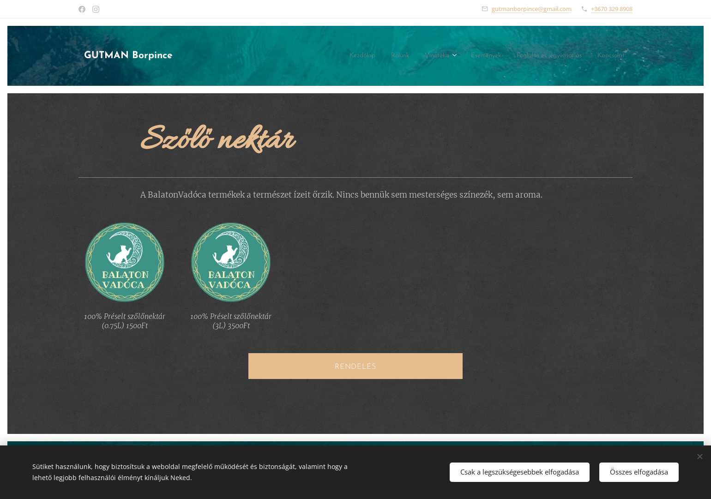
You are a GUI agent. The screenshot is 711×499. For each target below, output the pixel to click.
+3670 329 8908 (612, 9)
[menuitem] (330, 55)
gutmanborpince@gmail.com (532, 9)
